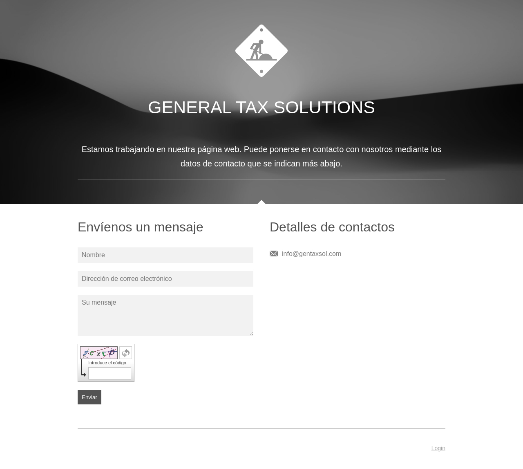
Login (438, 448)
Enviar (89, 397)
